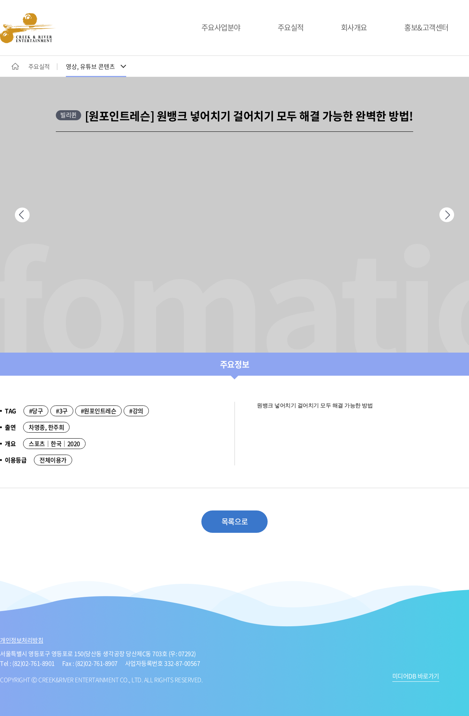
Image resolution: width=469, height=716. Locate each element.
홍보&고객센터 (426, 27)
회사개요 (354, 27)
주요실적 (291, 27)
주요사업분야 (220, 27)
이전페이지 (22, 214)
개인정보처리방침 (21, 640)
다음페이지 (446, 214)
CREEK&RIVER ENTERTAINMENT (28, 28)
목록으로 (234, 521)
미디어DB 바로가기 (415, 676)
